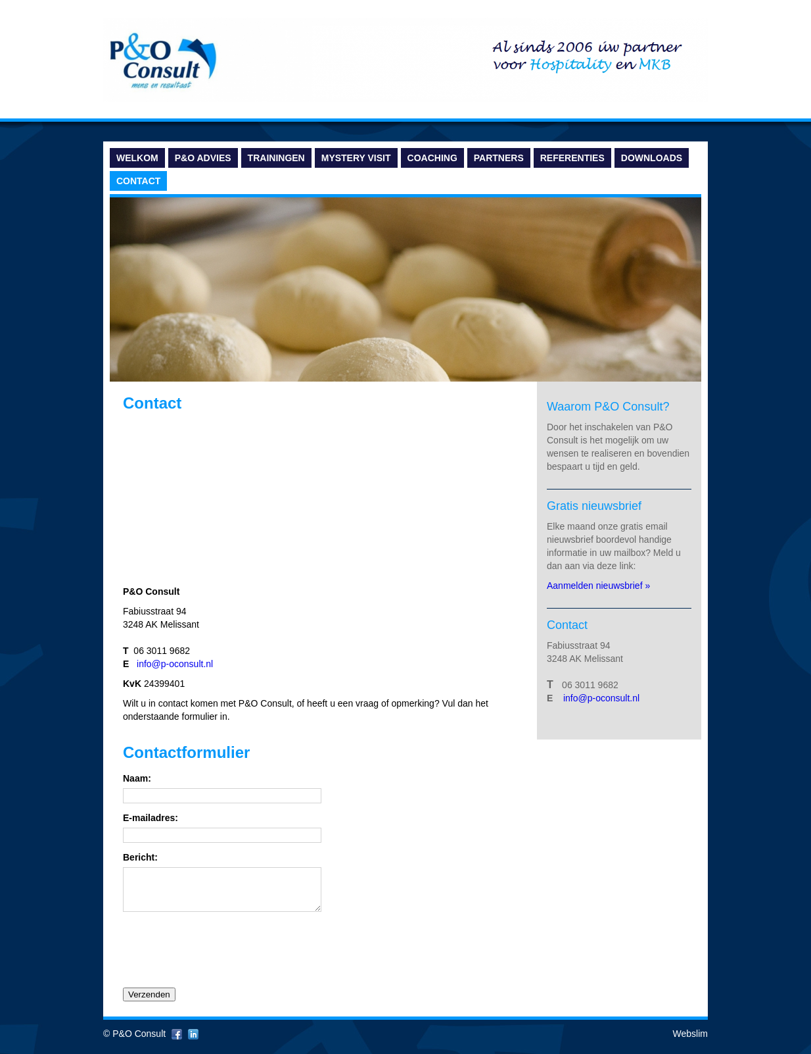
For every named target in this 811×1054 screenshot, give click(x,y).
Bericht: (140, 858)
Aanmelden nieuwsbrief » (600, 585)
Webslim (690, 1041)
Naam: (137, 779)
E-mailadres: (150, 818)
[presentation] (223, 956)
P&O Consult (139, 1041)
